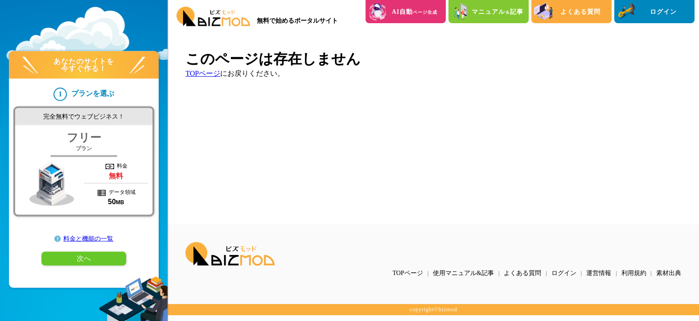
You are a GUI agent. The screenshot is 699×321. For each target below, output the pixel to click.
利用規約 (633, 273)
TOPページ (202, 73)
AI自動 (415, 11)
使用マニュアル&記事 (463, 273)
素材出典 (668, 273)
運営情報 (598, 273)
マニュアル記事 (497, 11)
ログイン (663, 11)
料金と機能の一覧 (88, 238)
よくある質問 (580, 11)
